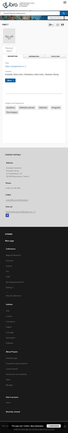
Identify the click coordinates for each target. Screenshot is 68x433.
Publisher (9, 343)
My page (9, 385)
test (7, 271)
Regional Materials (13, 255)
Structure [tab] (55, 56)
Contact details (12, 369)
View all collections (13, 295)
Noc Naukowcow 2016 (15, 282)
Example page (11, 358)
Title (7, 311)
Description (10, 337)
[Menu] (64, 2)
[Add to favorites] (58, 24)
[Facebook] (7, 215)
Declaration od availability (16, 374)
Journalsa (9, 260)
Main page (9, 241)
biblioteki (43, 107)
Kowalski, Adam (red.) (14, 74)
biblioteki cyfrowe (27, 107)
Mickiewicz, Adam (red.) (34, 74)
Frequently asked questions (17, 363)
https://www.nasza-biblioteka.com (21, 212)
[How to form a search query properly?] (66, 18)
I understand (54, 426)
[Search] (64, 13)
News (8, 379)
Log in (8, 402)
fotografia (56, 107)
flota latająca (12, 112)
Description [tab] (13, 56)
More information (37, 426)
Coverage (10, 332)
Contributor (10, 321)
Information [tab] (34, 56)
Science (9, 266)
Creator (9, 316)
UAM (8, 277)
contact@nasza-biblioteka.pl (17, 200)
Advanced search (56, 18)
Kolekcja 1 (10, 287)
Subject (9, 327)
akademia (11, 107)
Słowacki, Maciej (52, 74)
